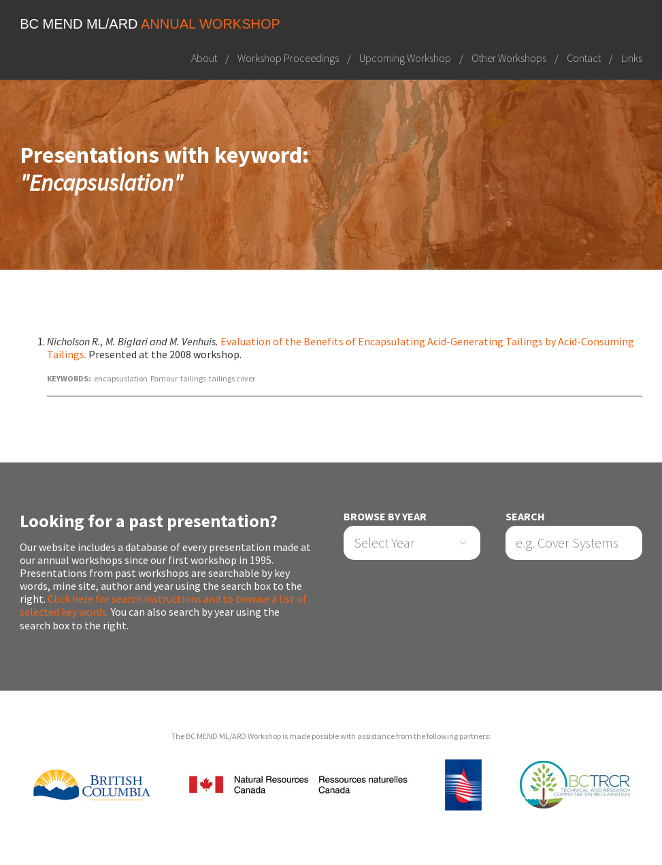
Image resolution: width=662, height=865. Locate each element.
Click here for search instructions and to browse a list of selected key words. (163, 605)
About (204, 58)
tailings (193, 378)
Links (631, 58)
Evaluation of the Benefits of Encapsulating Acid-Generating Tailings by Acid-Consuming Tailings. (340, 347)
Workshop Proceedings (288, 58)
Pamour (164, 378)
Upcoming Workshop (405, 58)
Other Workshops (508, 58)
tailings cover (232, 378)
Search (525, 516)
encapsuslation (121, 378)
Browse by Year (385, 516)
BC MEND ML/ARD (150, 23)
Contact (584, 58)
